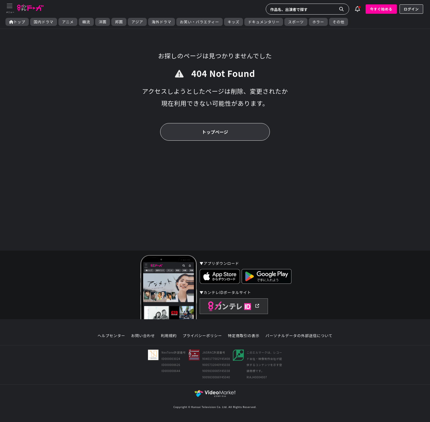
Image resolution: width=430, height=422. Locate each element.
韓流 (86, 21)
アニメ (68, 21)
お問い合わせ (143, 336)
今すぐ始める (381, 9)
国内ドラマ (43, 21)
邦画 (119, 21)
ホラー (318, 21)
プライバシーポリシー (202, 336)
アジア (137, 21)
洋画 (103, 21)
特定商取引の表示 (243, 336)
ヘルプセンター (111, 336)
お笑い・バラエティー (199, 21)
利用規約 (169, 336)
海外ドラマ (161, 21)
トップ (17, 21)
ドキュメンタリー (263, 21)
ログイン (411, 9)
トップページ (215, 132)
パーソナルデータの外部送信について (298, 336)
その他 (338, 21)
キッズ (233, 21)
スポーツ (296, 21)
